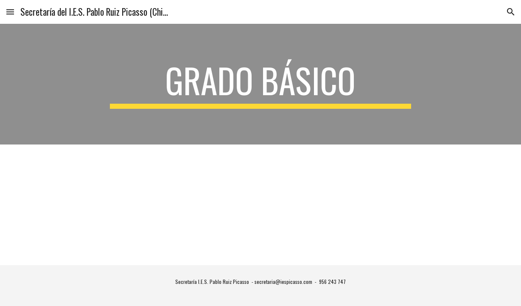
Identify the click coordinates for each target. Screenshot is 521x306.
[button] (10, 11)
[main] (260, 84)
